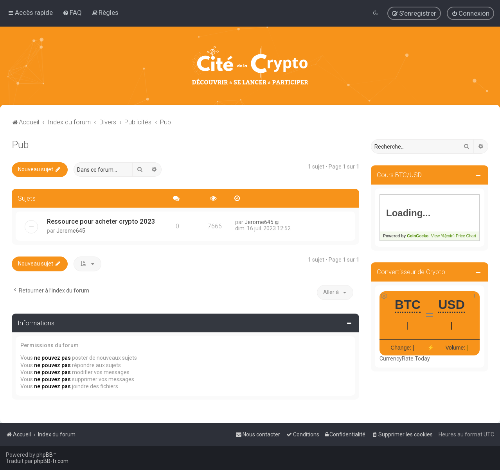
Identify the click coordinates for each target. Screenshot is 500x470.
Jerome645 (70, 231)
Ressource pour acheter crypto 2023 (101, 221)
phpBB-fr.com (51, 461)
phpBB (44, 455)
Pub (20, 145)
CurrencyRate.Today (404, 358)
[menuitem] (72, 12)
